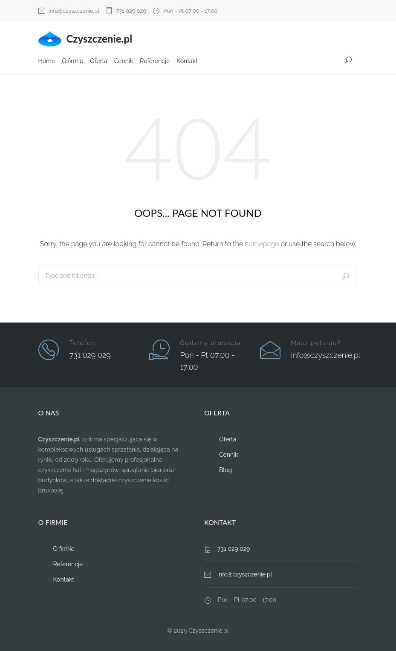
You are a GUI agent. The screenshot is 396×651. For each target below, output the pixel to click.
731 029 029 (131, 11)
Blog (225, 470)
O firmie (72, 61)
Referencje (155, 61)
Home (46, 61)
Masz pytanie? (316, 343)
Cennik (123, 61)
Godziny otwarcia (210, 343)
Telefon (82, 343)
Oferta (98, 61)
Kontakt (186, 61)
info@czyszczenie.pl (74, 11)
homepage (262, 244)
